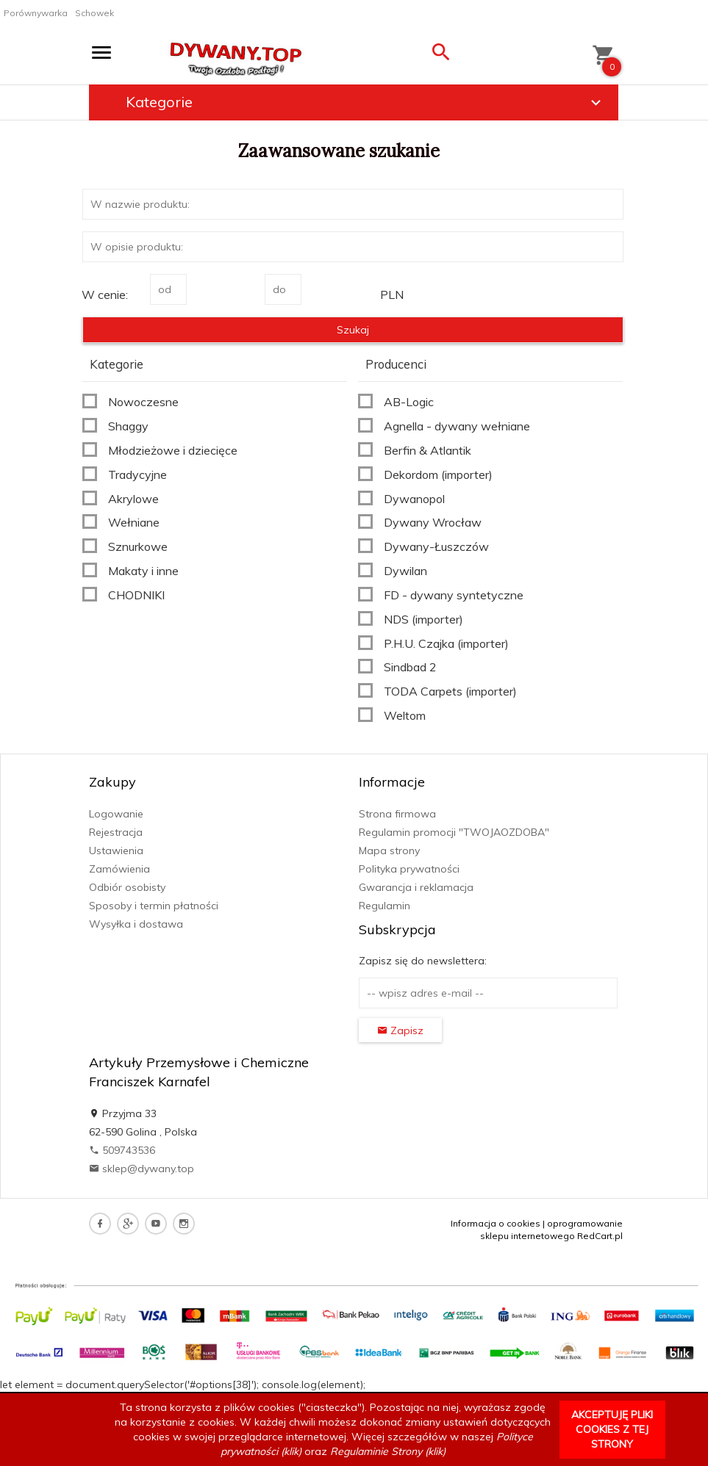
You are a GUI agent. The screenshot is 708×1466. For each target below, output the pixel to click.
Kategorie (365, 102)
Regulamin (384, 905)
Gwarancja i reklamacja (416, 887)
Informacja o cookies (495, 1223)
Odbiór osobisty (127, 887)
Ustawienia (116, 850)
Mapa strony (389, 850)
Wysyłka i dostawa (136, 924)
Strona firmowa (397, 813)
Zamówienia (119, 868)
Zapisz (400, 1030)
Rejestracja (116, 832)
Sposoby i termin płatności (153, 905)
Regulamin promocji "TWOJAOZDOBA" (454, 832)
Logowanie (116, 813)
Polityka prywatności (409, 868)
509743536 (122, 1150)
